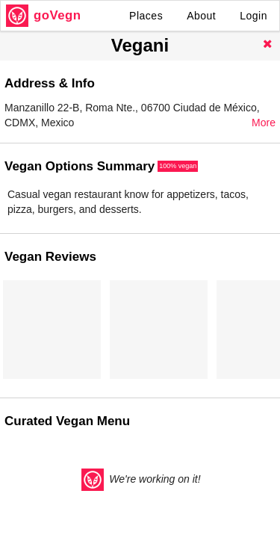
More (264, 123)
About (201, 16)
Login (253, 16)
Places (146, 16)
